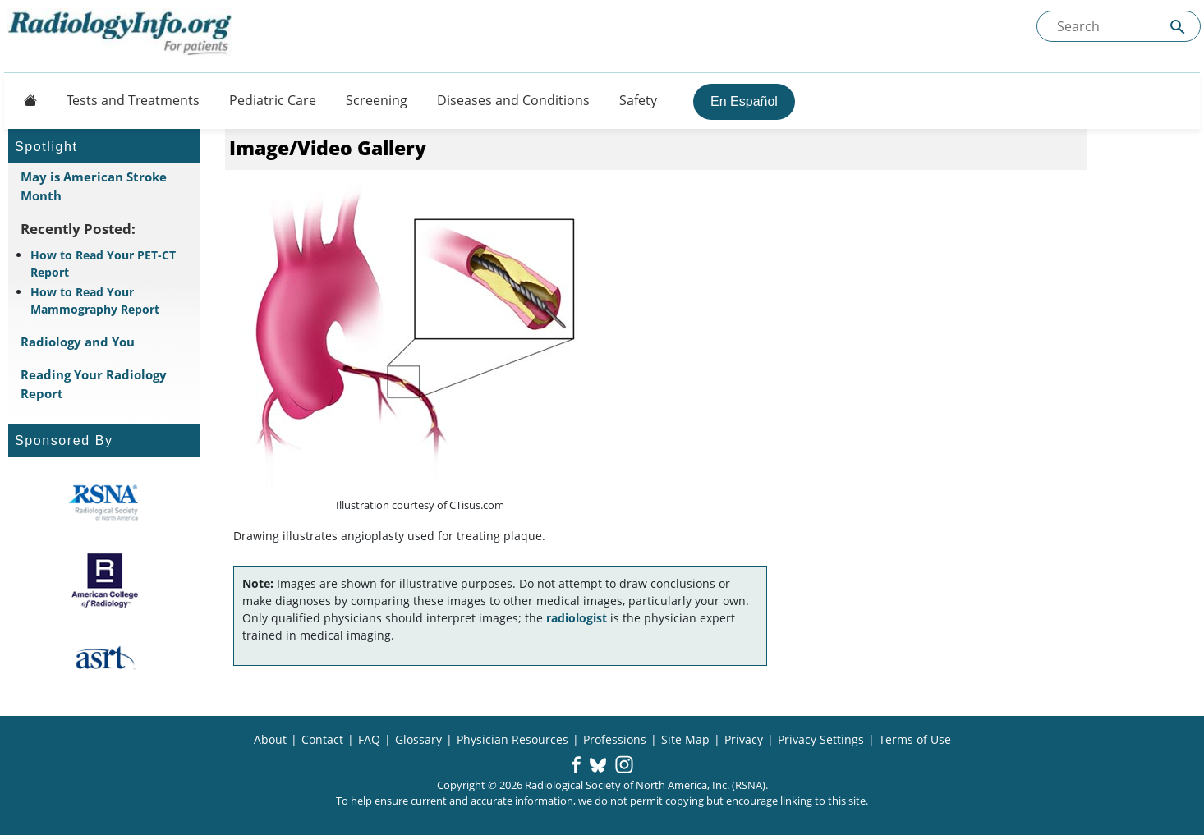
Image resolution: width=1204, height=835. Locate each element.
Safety (638, 100)
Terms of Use (915, 739)
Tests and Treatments (133, 100)
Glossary (418, 739)
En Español (744, 101)
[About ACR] (104, 580)
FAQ (369, 739)
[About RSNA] (104, 502)
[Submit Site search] (1178, 26)
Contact (322, 739)
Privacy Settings (821, 739)
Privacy (743, 739)
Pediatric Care (272, 100)
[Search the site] (1118, 26)
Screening (376, 100)
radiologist (576, 618)
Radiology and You (78, 342)
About (270, 739)
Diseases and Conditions (513, 100)
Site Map (685, 739)
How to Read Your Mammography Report (94, 300)
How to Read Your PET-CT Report (103, 263)
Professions (614, 739)
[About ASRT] (104, 658)
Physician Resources (512, 739)
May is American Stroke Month (94, 185)
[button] (576, 766)
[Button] (25, 100)
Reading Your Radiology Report (94, 383)
